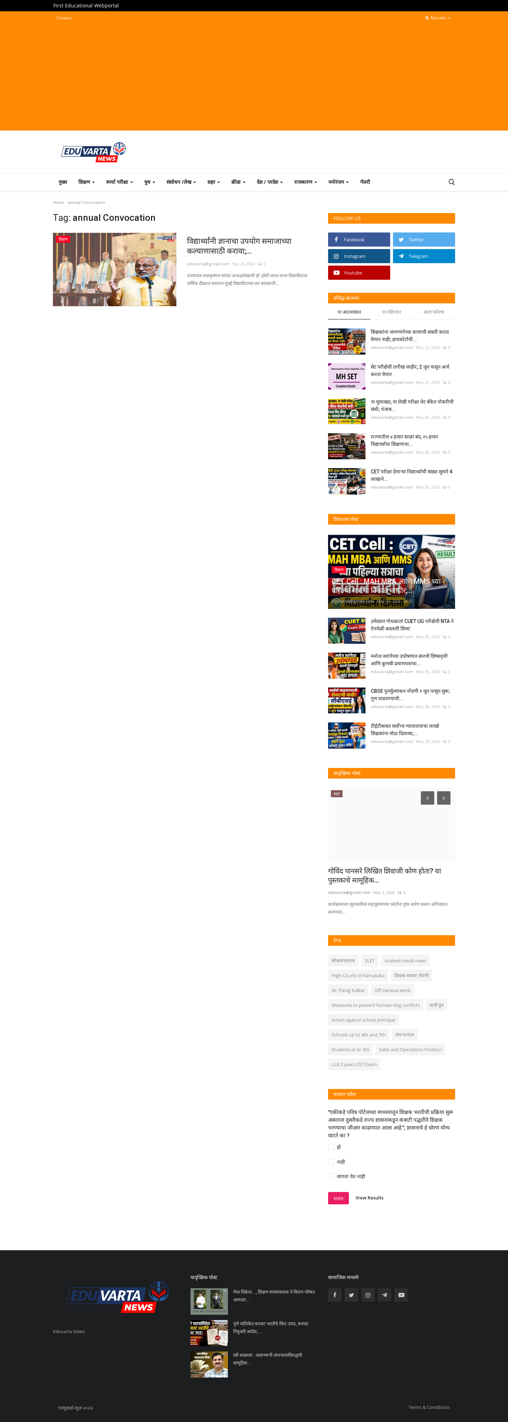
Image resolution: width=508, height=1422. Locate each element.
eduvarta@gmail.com (208, 263)
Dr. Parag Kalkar (348, 990)
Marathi (438, 18)
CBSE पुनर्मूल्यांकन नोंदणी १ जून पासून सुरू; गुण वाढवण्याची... (410, 694)
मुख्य (63, 181)
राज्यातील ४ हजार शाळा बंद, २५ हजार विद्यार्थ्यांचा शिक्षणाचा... (404, 440)
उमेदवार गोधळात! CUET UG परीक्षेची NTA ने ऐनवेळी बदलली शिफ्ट (412, 624)
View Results (369, 1197)
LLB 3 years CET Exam (354, 1064)
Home (58, 202)
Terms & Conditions (429, 1407)
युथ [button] (149, 181)
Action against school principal (363, 1020)
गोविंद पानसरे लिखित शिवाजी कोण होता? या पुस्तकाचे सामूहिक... (384, 875)
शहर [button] (213, 181)
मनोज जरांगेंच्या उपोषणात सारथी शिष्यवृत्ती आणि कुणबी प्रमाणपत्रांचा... (409, 659)
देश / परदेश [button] (270, 181)
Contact (64, 18)
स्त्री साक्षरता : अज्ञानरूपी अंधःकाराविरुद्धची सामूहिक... (267, 1359)
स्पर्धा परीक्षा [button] (119, 181)
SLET (370, 960)
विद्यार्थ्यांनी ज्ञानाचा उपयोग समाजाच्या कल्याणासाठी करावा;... (239, 246)
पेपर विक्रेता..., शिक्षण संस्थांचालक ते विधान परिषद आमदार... (274, 1295)
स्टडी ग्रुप (436, 1005)
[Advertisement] (254, 76)
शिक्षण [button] (86, 181)
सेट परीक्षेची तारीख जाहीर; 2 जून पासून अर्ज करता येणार (410, 370)
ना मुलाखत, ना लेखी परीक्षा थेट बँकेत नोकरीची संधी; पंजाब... (412, 405)
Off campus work (393, 990)
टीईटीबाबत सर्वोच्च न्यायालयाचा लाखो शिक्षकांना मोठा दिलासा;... (405, 729)
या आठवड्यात (349, 312)
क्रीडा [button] (238, 181)
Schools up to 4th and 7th (359, 1034)
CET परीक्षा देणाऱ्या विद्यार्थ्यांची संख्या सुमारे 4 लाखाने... (411, 475)
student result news (405, 960)
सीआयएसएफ (343, 960)
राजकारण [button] (305, 181)
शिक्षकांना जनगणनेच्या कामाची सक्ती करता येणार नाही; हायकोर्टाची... (410, 335)
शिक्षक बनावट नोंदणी (411, 975)
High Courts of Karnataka (358, 975)
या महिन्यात (391, 312)
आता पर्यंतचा (433, 312)
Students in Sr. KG (350, 1049)
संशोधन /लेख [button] (181, 181)
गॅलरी (365, 181)
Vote (338, 1198)
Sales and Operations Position (410, 1049)
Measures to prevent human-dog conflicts (376, 1005)
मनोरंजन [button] (338, 181)
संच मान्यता (404, 1034)
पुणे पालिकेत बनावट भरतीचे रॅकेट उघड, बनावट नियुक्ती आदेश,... (271, 1327)
